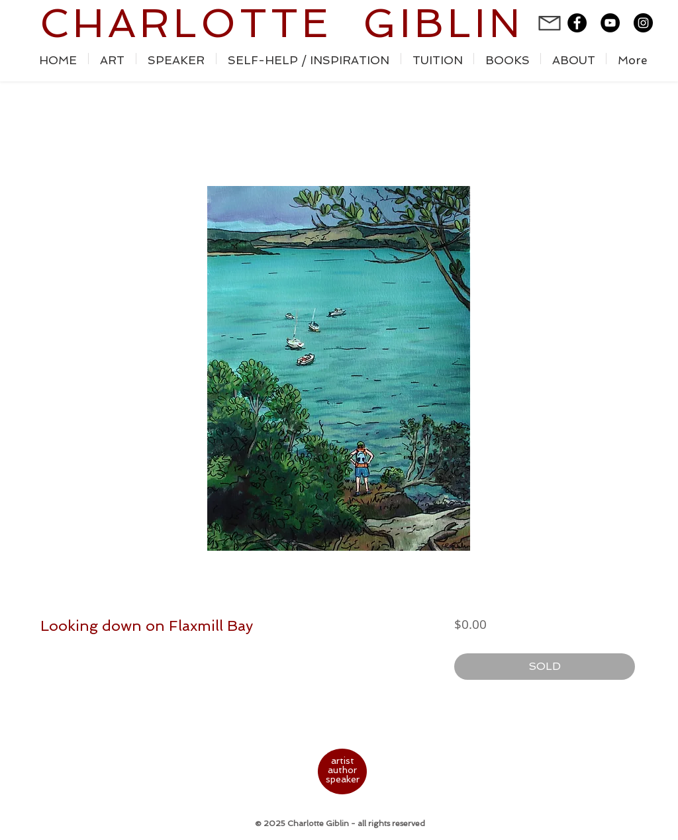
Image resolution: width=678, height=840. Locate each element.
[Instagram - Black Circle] (643, 22)
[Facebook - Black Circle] (577, 22)
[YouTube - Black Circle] (610, 22)
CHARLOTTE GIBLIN (282, 23)
